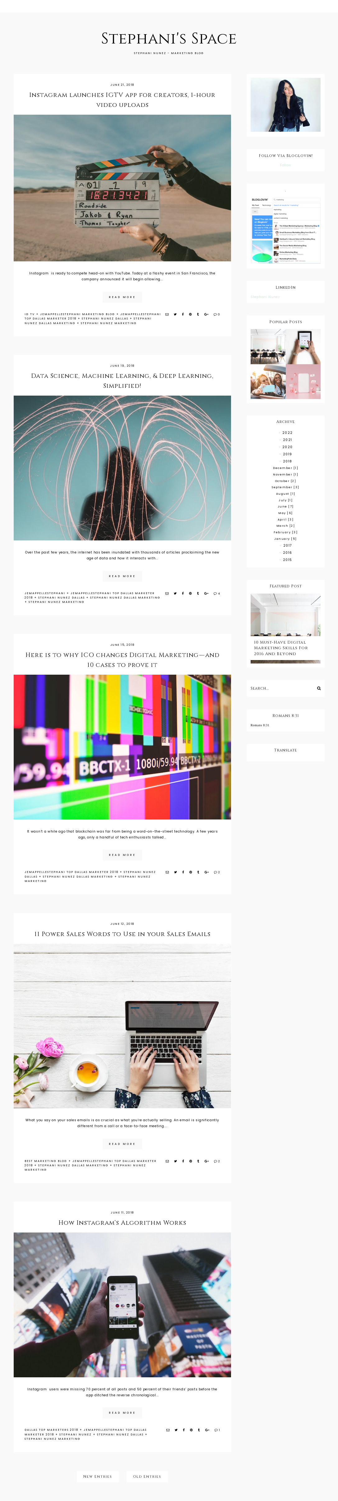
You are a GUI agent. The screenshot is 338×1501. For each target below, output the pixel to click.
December (285, 468)
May (285, 513)
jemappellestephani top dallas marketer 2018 (71, 872)
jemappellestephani (45, 593)
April (286, 519)
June (286, 506)
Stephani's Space (169, 38)
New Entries (97, 1476)
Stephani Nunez (265, 297)
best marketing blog (46, 1161)
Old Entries (147, 1476)
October (285, 481)
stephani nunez (75, 1434)
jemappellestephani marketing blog (77, 314)
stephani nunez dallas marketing (125, 597)
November (285, 474)
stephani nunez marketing (109, 323)
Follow (285, 165)
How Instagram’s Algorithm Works (122, 1223)
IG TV (30, 314)
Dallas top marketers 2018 (51, 1430)
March (285, 526)
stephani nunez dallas (105, 318)
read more (122, 297)
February (286, 532)
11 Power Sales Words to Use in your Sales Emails (123, 934)
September (285, 487)
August (285, 494)
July (286, 500)
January (285, 539)
